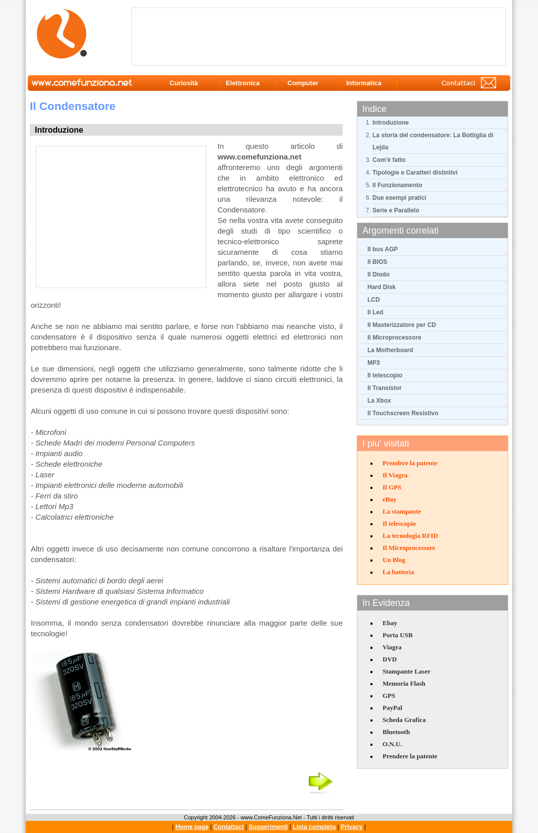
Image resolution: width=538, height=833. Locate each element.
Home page (192, 826)
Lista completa (314, 826)
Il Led (375, 312)
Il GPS (392, 487)
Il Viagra (395, 475)
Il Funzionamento (397, 185)
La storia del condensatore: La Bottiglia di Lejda (432, 141)
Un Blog (394, 560)
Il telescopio (384, 375)
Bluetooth (396, 732)
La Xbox (379, 400)
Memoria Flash (404, 683)
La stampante (402, 511)
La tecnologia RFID (410, 535)
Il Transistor (384, 388)
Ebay (390, 623)
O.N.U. (392, 744)
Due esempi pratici (399, 197)
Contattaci (228, 826)
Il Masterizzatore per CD (401, 324)
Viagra (392, 647)
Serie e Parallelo (395, 210)
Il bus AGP (382, 249)
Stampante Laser (407, 671)
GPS (389, 695)
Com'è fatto (389, 159)
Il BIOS (377, 261)
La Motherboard (390, 350)
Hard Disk (381, 287)
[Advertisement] (320, 36)
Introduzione (390, 122)
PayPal (392, 707)
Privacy (351, 826)
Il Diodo (378, 274)
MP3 (373, 362)
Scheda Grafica (404, 720)
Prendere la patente (410, 463)
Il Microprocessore (394, 337)
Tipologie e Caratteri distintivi (414, 172)
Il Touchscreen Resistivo (403, 413)
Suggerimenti (268, 826)
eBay (389, 499)
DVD (390, 659)
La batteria (398, 572)
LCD (373, 299)
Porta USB (398, 635)
